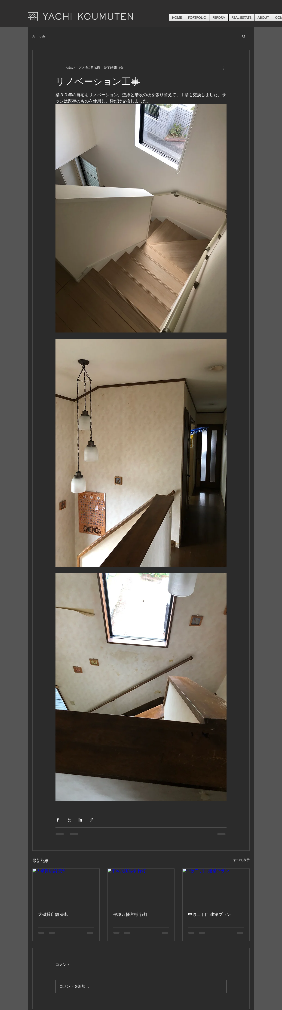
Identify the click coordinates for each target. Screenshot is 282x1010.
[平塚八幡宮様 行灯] (141, 887)
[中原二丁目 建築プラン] (216, 887)
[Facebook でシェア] (57, 820)
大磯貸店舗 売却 (53, 914)
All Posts (39, 36)
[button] (244, 36)
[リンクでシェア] (91, 820)
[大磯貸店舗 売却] (66, 887)
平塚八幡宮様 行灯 (130, 914)
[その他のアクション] (224, 68)
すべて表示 (241, 860)
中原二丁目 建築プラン (209, 914)
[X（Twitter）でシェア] (69, 820)
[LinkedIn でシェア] (80, 820)
